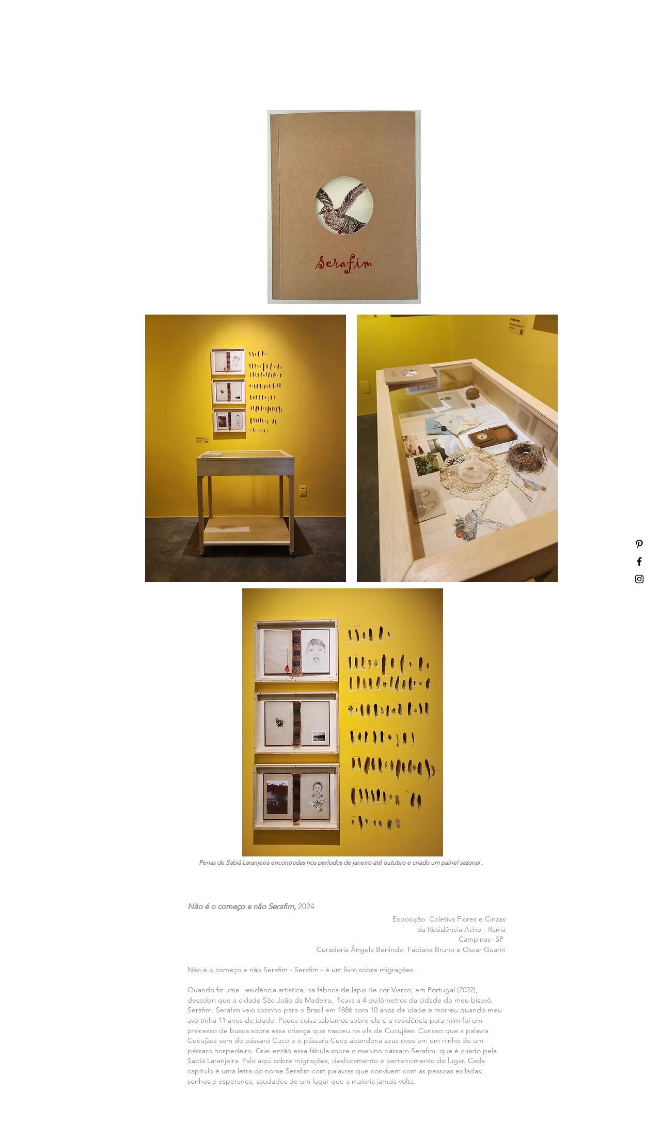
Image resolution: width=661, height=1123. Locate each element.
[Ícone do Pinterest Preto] (639, 544)
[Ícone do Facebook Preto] (639, 561)
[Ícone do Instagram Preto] (639, 579)
